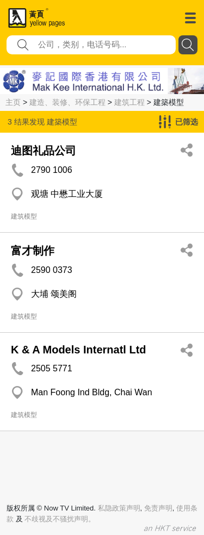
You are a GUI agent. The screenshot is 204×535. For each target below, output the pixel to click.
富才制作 (32, 251)
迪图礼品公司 (43, 151)
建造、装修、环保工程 (67, 102)
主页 (13, 102)
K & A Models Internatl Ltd (78, 350)
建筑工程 (129, 102)
